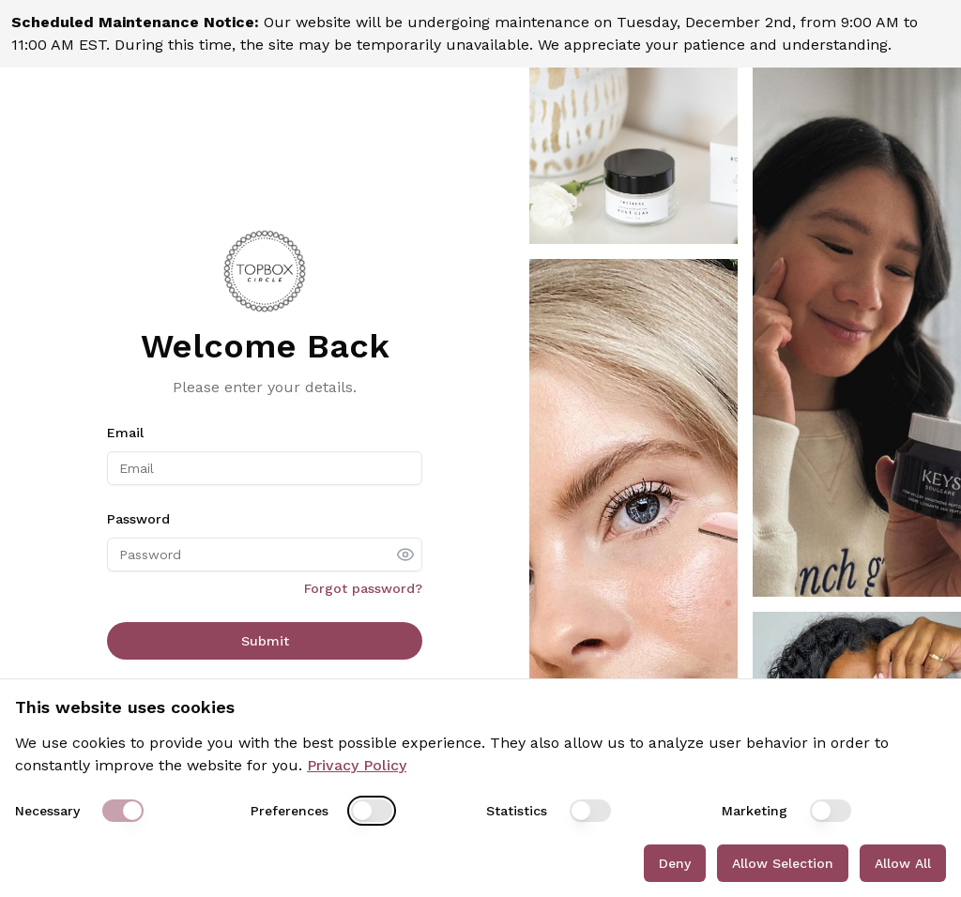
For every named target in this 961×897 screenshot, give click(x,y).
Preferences (289, 810)
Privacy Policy (356, 765)
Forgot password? (363, 588)
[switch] (123, 810)
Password (138, 518)
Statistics (516, 810)
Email (125, 432)
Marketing (754, 810)
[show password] (405, 554)
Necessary (47, 810)
